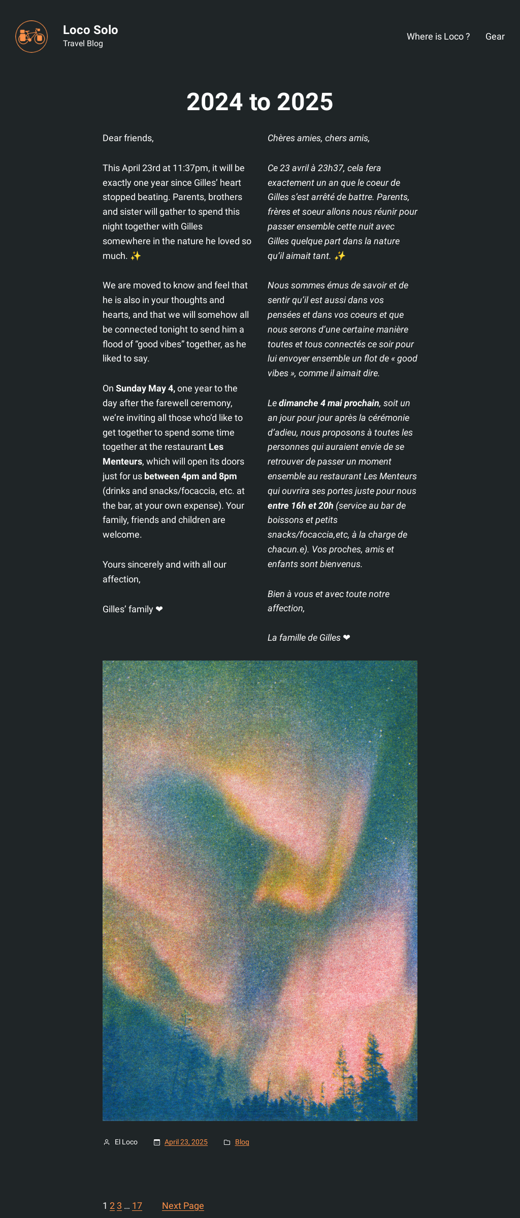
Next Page (183, 1205)
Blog (242, 1142)
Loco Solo (90, 30)
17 (137, 1205)
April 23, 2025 (186, 1142)
